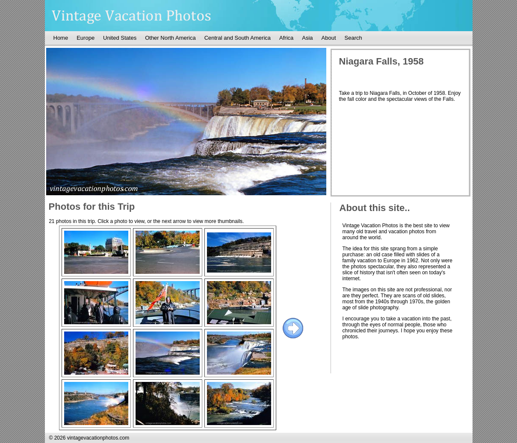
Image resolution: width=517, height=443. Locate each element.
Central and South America (237, 38)
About (329, 38)
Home (60, 38)
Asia (307, 38)
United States (119, 38)
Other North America (170, 38)
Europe (86, 38)
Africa (286, 38)
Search (353, 38)
